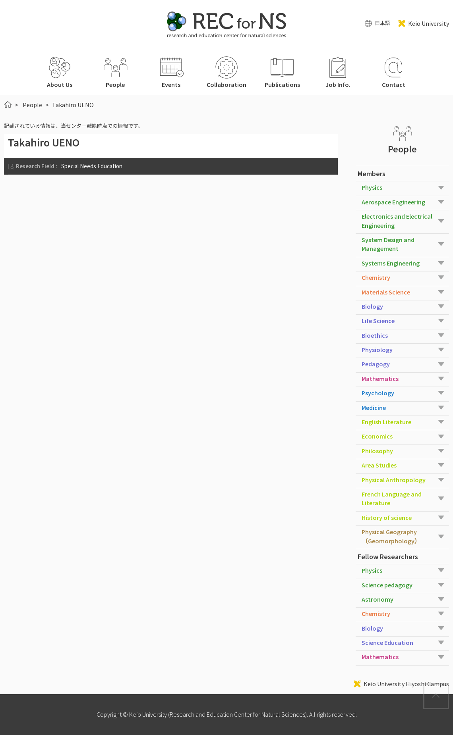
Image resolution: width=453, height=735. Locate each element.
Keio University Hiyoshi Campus (406, 684)
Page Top (448, 689)
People (32, 105)
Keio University (428, 23)
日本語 (382, 23)
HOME (8, 104)
